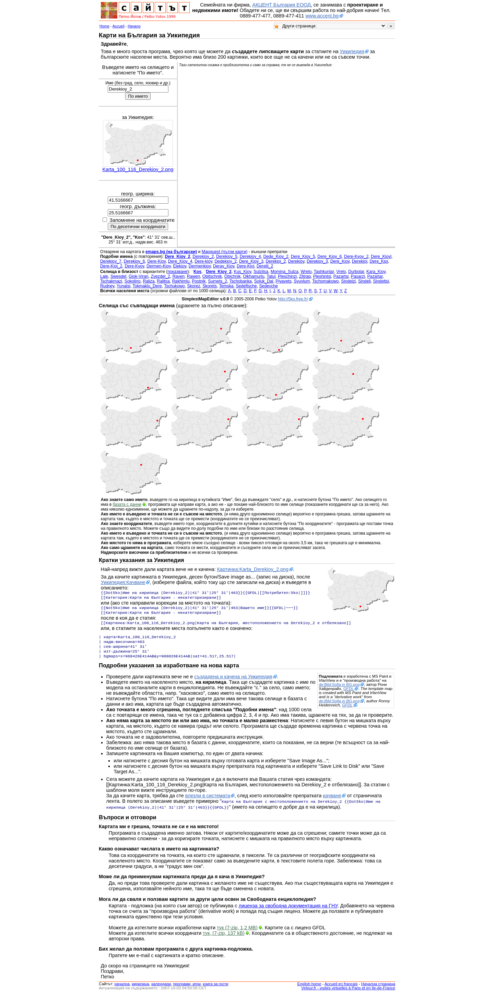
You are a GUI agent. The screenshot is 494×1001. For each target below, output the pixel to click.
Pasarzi (358, 276)
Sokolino (133, 281)
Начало (134, 26)
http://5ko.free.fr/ (293, 299)
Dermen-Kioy (158, 266)
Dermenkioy (200, 266)
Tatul (271, 276)
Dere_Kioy (340, 261)
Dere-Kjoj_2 (111, 266)
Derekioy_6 (134, 261)
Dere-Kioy (156, 261)
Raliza (148, 281)
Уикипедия (352, 51)
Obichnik (232, 276)
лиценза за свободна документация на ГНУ (288, 912)
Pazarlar (375, 276)
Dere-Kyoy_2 (356, 256)
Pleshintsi (322, 276)
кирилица (140, 990)
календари (161, 990)
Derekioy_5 (226, 256)
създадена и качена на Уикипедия (233, 683)
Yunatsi (123, 286)
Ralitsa (163, 281)
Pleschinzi (287, 276)
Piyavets (283, 281)
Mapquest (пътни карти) (225, 251)
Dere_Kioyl (381, 256)
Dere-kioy (203, 261)
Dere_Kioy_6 (329, 256)
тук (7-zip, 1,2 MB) (237, 934)
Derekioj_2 (276, 261)
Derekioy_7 (110, 261)
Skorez (193, 286)
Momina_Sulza (284, 271)
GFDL (348, 695)
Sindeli (364, 281)
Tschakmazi (111, 281)
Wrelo (306, 271)
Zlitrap (305, 276)
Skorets (209, 286)
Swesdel (118, 276)
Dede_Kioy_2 (275, 256)
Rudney (107, 286)
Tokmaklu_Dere (147, 286)
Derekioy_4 (250, 256)
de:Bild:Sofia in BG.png (339, 691)
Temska (226, 286)
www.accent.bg (322, 16)
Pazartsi (341, 276)
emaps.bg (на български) (171, 251)
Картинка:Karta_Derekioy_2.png (252, 569)
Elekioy (179, 266)
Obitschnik (212, 276)
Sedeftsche (246, 286)
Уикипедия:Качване (123, 582)
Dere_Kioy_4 (180, 261)
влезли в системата (207, 802)
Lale (104, 276)
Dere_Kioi (378, 261)
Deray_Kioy (223, 266)
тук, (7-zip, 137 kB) (224, 939)
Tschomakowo (325, 281)
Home (104, 26)
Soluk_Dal (263, 281)
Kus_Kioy (242, 271)
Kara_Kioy (376, 271)
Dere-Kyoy (134, 266)
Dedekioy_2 (226, 261)
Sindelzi (348, 281)
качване (332, 802)
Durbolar (356, 271)
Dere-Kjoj (245, 266)
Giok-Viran (139, 276)
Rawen (193, 276)
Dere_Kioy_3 (251, 261)
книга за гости (215, 990)
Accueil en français (341, 990)
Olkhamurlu (253, 276)
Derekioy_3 (317, 261)
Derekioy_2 (203, 256)
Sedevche (268, 286)
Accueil (119, 26)
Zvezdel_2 (160, 276)
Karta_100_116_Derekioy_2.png (137, 169)
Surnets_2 (217, 281)
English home (309, 990)
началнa (121, 990)
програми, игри (187, 990)
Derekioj (359, 261)
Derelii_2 (265, 266)
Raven (179, 276)
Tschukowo (174, 286)
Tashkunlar (324, 271)
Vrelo (341, 271)
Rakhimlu (181, 281)
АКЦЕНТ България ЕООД (281, 5)
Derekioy (296, 261)
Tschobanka (241, 281)
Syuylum (302, 281)
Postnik (198, 281)
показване (177, 271)
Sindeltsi (381, 281)
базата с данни (127, 504)
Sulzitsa (261, 271)
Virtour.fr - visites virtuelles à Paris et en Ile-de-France (348, 994)
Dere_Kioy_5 (303, 256)
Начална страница (378, 990)
